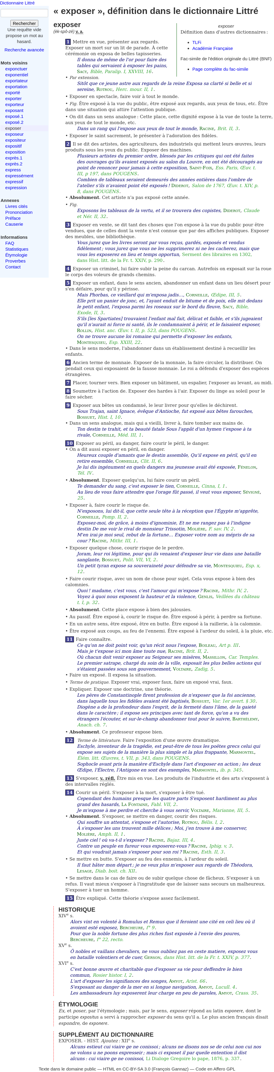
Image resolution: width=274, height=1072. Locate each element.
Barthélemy (245, 719)
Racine (206, 128)
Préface (13, 218)
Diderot (180, 185)
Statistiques (16, 249)
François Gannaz (170, 1068)
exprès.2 (14, 163)
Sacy (82, 71)
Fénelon (246, 467)
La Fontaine (134, 804)
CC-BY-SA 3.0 (136, 1068)
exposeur (14, 134)
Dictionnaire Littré (17, 2)
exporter (13, 98)
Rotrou (104, 89)
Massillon (214, 657)
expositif (13, 145)
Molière (196, 529)
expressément (19, 175)
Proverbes (15, 260)
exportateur (16, 80)
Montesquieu (91, 342)
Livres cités (16, 206)
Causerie (14, 224)
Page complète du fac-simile (220, 69)
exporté (12, 92)
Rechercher (24, 23)
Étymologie (16, 254)
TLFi (196, 42)
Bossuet (86, 417)
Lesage (84, 871)
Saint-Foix (200, 167)
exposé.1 (14, 116)
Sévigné (251, 492)
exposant (14, 110)
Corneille (197, 295)
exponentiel (16, 74)
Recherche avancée (24, 49)
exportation (16, 86)
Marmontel (241, 752)
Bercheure (131, 927)
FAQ (9, 243)
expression (16, 187)
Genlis (205, 596)
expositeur (15, 140)
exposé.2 (14, 122)
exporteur (14, 104)
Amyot (176, 981)
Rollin (84, 330)
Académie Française (212, 48)
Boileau (207, 645)
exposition (15, 151)
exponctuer (16, 68)
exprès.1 (14, 157)
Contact (13, 266)
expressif (14, 181)
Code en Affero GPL (215, 1068)
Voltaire (182, 669)
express (13, 169)
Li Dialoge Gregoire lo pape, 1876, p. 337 (193, 1058)
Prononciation (19, 212)
